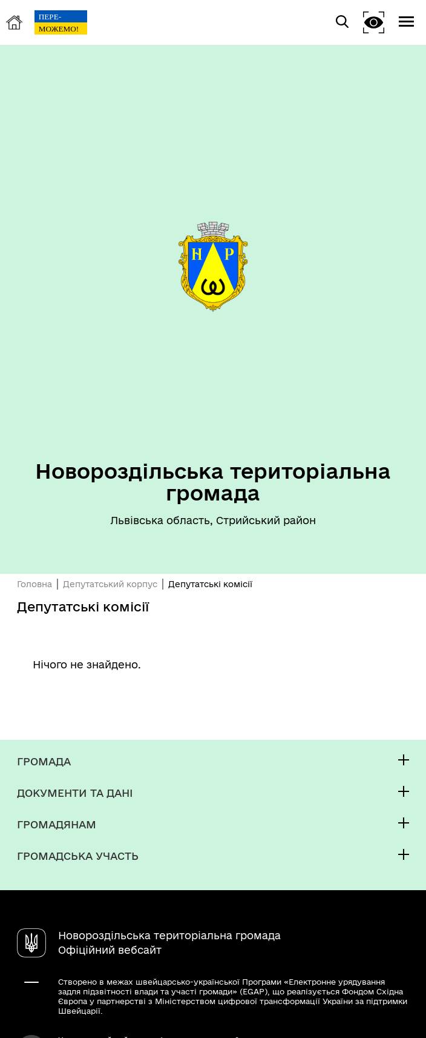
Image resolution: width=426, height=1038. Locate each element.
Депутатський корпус (110, 584)
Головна (34, 584)
